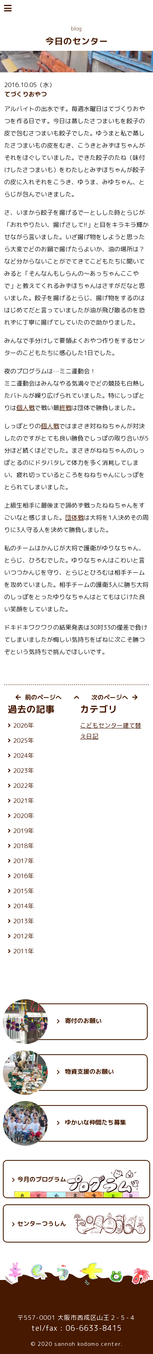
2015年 (23, 891)
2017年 (23, 861)
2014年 (23, 906)
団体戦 (74, 517)
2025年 (23, 740)
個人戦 (25, 407)
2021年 (23, 800)
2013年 (23, 921)
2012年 (23, 936)
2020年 (23, 815)
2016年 (23, 876)
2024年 (23, 755)
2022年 (23, 785)
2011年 (23, 951)
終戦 (65, 407)
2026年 (23, 725)
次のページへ (114, 697)
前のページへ (39, 697)
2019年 (23, 830)
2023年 (23, 770)
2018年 (23, 846)
